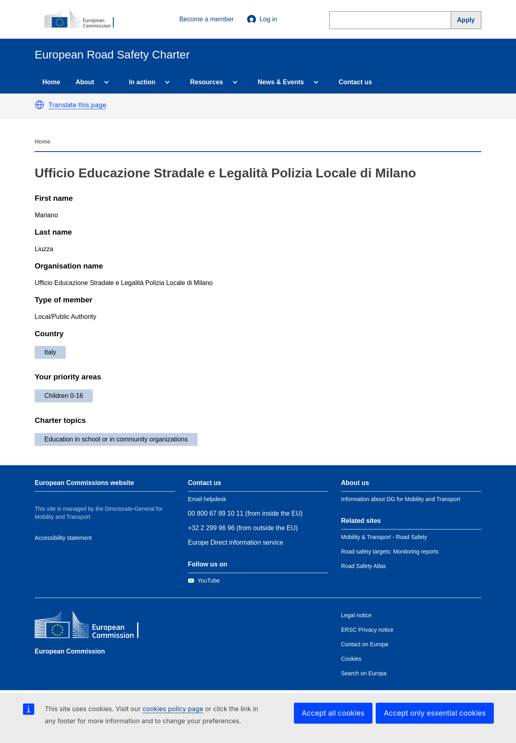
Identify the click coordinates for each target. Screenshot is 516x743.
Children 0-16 (63, 395)
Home (51, 82)
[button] (39, 105)
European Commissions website (84, 482)
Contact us (355, 82)
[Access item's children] (104, 82)
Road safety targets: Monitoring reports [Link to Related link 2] (390, 551)
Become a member (206, 19)
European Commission (70, 651)
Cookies (351, 659)
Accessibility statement (63, 538)
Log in (262, 19)
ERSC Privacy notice (367, 629)
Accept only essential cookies (435, 713)
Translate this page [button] (77, 105)
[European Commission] (83, 19)
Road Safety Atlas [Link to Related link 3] (363, 566)
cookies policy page (172, 709)
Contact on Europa (364, 644)
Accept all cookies (333, 713)
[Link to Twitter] (204, 581)
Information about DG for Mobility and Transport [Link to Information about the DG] (400, 499)
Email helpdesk (207, 499)
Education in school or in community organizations (116, 439)
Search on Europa (364, 673)
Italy (50, 352)
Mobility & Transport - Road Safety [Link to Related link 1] (384, 537)
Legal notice (356, 615)
